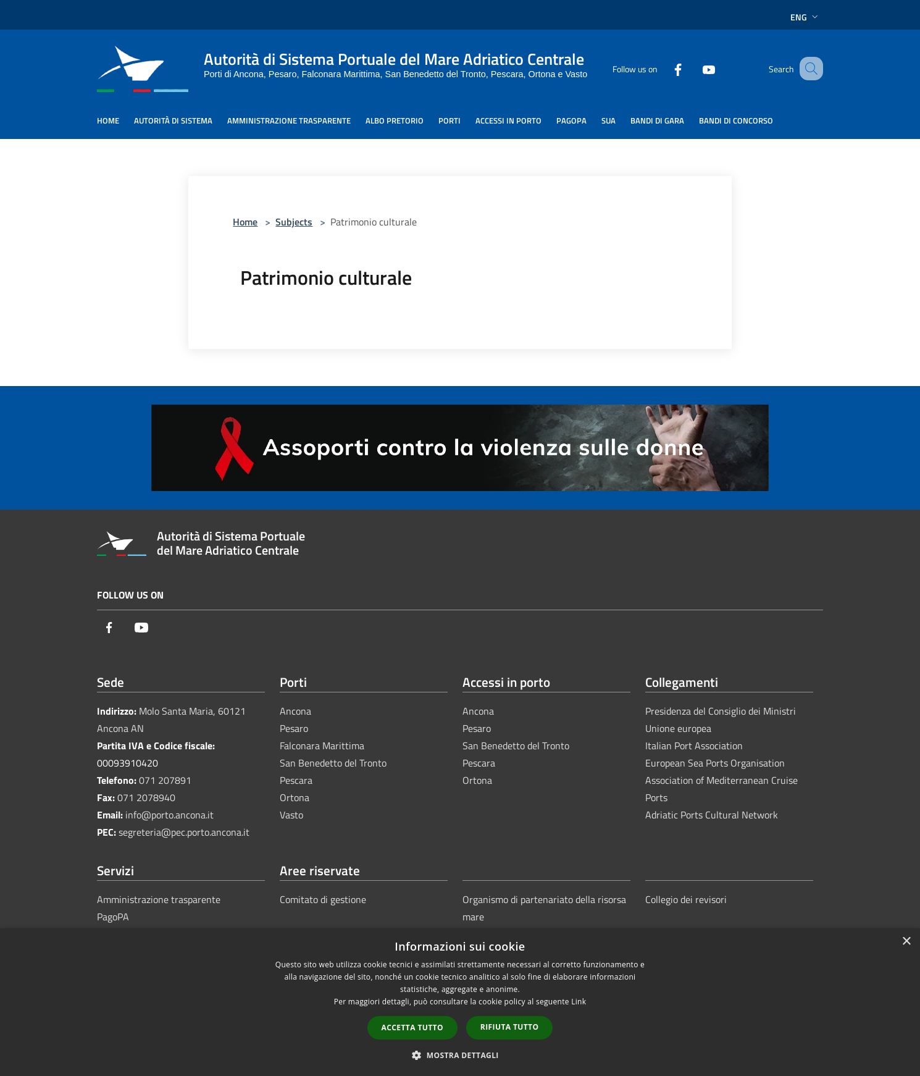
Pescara (296, 780)
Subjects (293, 221)
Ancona (295, 711)
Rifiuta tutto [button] (509, 1027)
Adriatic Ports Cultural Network (711, 814)
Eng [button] (805, 17)
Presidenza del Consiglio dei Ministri (720, 711)
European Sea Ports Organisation (715, 762)
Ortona (294, 797)
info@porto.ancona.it (169, 814)
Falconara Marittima (322, 745)
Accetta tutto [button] (412, 1027)
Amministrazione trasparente (158, 899)
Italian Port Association (694, 745)
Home (245, 221)
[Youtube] (693, 68)
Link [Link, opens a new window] (578, 1001)
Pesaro (294, 728)
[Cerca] (808, 68)
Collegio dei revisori (686, 899)
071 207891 (165, 780)
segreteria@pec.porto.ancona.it (184, 832)
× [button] (906, 941)
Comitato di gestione (323, 899)
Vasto (291, 814)
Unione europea (678, 728)
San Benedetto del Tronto (333, 762)
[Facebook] (662, 68)
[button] (460, 1055)
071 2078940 (146, 797)
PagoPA (113, 916)
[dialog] (460, 1002)
